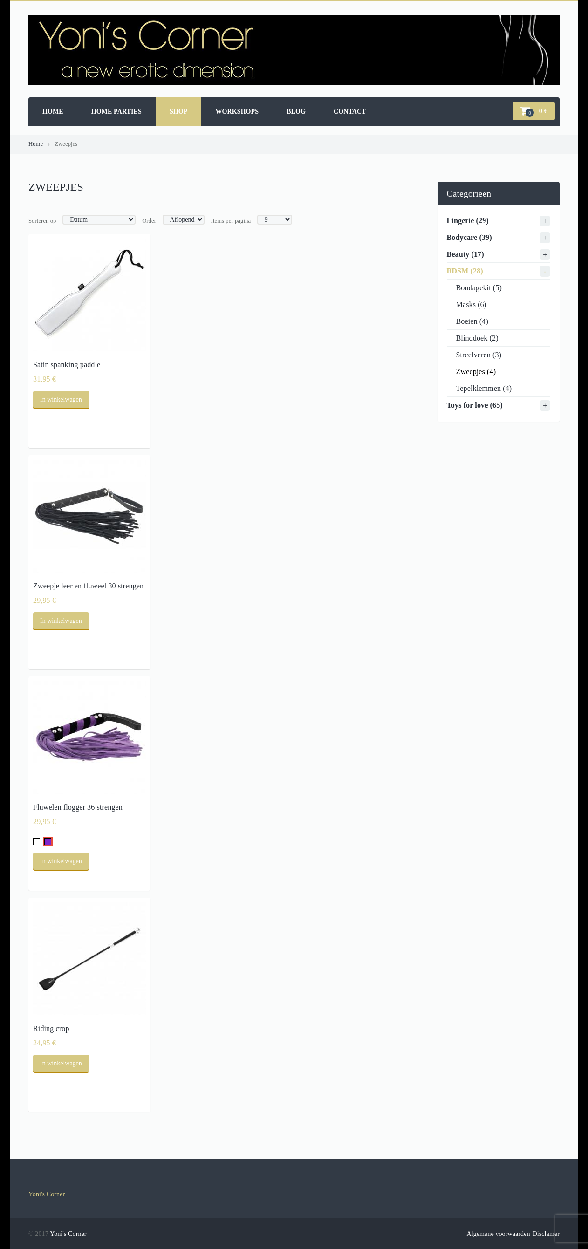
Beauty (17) (465, 254)
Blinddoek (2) (477, 338)
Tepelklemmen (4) (484, 388)
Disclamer (546, 1233)
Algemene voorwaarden (498, 1233)
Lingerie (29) (468, 221)
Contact (350, 111)
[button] (534, 111)
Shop (179, 111)
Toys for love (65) (475, 405)
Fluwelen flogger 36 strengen (78, 807)
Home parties (116, 111)
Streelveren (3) (479, 355)
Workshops (237, 111)
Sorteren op (42, 221)
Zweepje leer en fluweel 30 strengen (88, 586)
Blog (296, 111)
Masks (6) (471, 304)
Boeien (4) (472, 321)
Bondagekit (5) (479, 288)
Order (149, 221)
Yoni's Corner (46, 1194)
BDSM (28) (465, 271)
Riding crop (51, 1028)
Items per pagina (231, 221)
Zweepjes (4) (476, 371)
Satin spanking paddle (66, 365)
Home (52, 111)
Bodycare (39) (469, 237)
